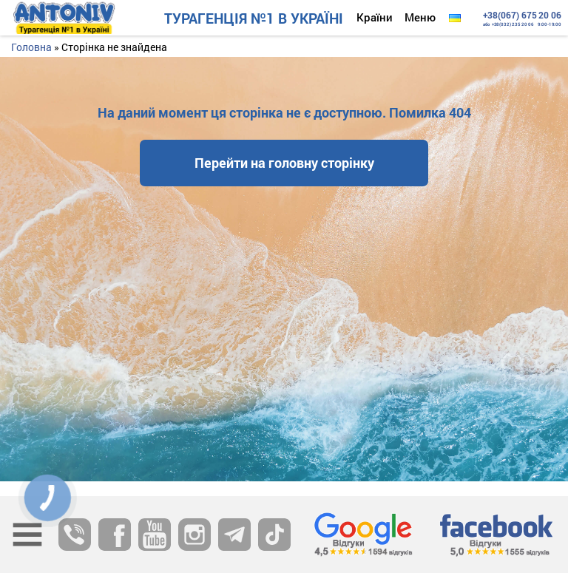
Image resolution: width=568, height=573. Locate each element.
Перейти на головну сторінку (284, 163)
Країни (374, 17)
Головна (31, 47)
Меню (420, 17)
